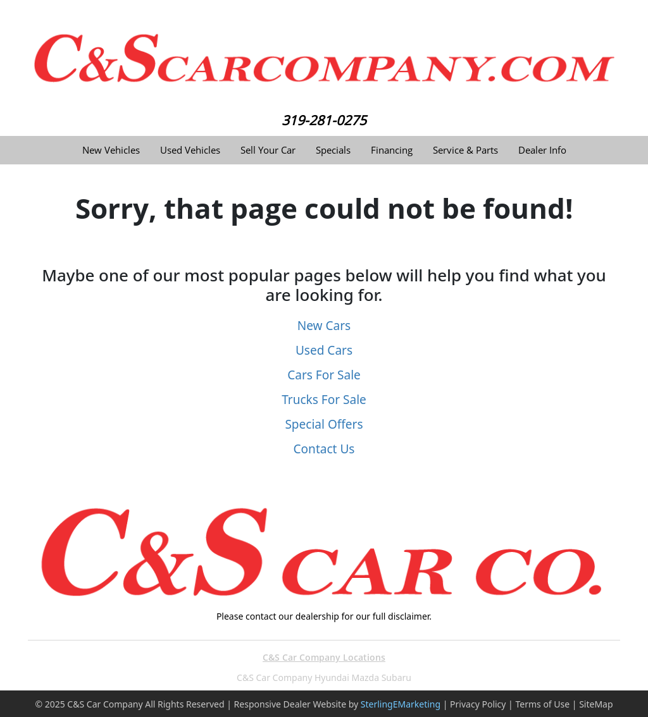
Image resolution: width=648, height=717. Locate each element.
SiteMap (596, 704)
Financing (392, 150)
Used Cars (324, 350)
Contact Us (324, 449)
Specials (333, 150)
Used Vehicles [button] (190, 150)
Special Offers (324, 424)
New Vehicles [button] (111, 150)
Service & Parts (465, 150)
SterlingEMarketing (400, 704)
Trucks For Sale (324, 399)
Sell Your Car (268, 150)
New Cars (324, 325)
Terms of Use (542, 704)
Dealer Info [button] (542, 150)
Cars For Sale (324, 375)
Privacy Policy (478, 704)
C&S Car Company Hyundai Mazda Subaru (324, 677)
